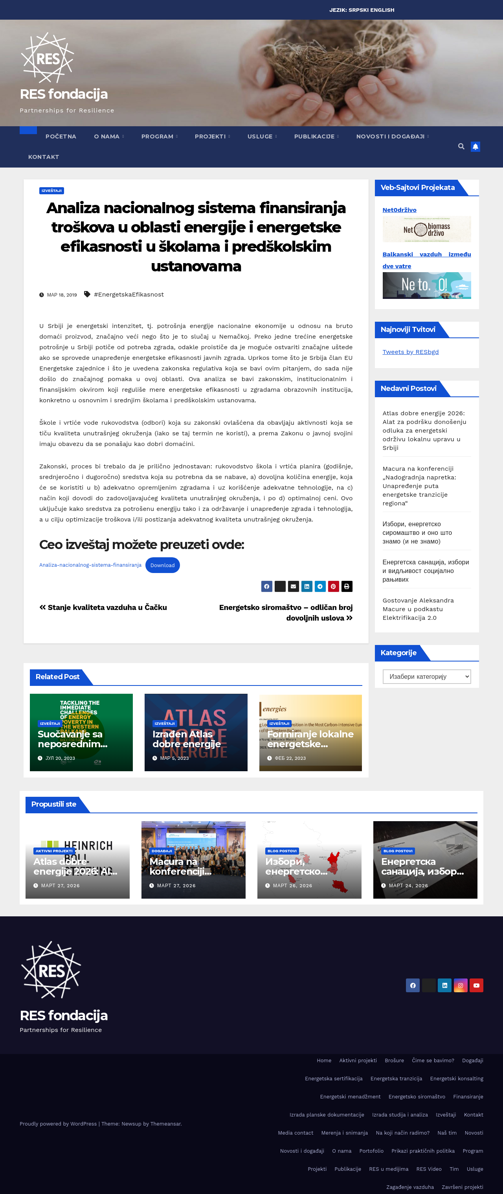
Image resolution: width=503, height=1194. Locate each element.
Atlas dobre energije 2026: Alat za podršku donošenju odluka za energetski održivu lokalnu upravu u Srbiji (425, 430)
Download (163, 565)
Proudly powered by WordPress (59, 1124)
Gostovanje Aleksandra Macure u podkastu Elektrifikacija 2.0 (418, 609)
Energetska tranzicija (396, 1079)
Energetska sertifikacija (334, 1079)
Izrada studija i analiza (400, 1115)
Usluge (261, 136)
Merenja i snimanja (344, 1133)
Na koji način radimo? (403, 1133)
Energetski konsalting (456, 1079)
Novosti (473, 1133)
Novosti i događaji (391, 136)
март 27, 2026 (60, 885)
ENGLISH (382, 10)
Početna (61, 136)
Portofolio (372, 1151)
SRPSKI (359, 10)
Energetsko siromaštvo (417, 1097)
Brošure (394, 1060)
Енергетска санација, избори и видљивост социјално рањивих (426, 570)
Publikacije (315, 136)
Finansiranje (468, 1097)
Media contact (295, 1133)
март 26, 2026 (292, 885)
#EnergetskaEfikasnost (129, 294)
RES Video (429, 1169)
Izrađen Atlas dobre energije (186, 739)
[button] (461, 146)
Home (324, 1060)
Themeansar (166, 1124)
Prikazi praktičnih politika (423, 1151)
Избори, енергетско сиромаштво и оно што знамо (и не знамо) (417, 532)
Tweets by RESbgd (411, 352)
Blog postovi (282, 851)
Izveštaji (52, 190)
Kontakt (44, 156)
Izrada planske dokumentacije (327, 1115)
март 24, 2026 (408, 885)
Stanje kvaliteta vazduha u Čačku (103, 607)
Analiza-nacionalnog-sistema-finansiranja (90, 565)
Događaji (162, 851)
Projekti (211, 136)
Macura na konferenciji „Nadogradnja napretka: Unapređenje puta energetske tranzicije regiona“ (420, 486)
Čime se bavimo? (433, 1060)
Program (158, 136)
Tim (454, 1169)
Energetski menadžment (350, 1097)
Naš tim (447, 1133)
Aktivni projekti (54, 851)
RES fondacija (64, 94)
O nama (108, 136)
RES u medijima (388, 1169)
